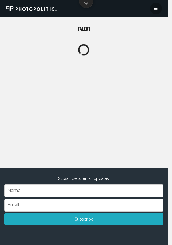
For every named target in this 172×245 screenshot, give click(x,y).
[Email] (83, 205)
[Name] (83, 190)
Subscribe (84, 219)
